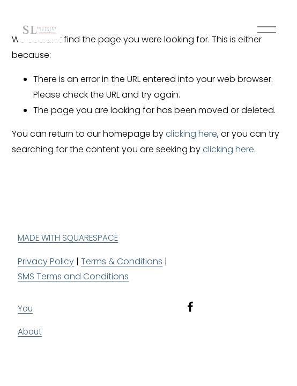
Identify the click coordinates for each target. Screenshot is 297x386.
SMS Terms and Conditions (73, 276)
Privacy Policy (46, 261)
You (25, 308)
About (30, 331)
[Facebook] (190, 306)
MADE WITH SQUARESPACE (68, 237)
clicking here (191, 134)
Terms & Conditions (121, 261)
